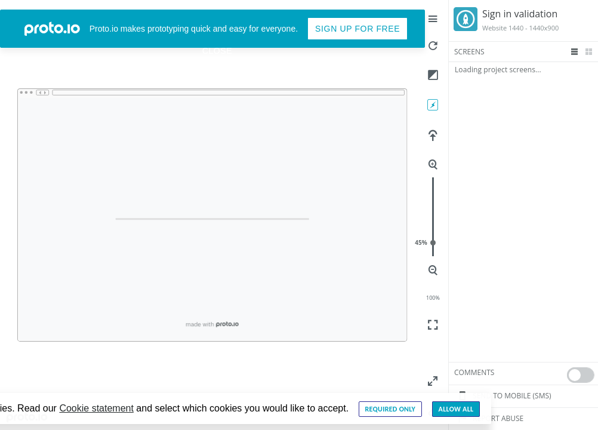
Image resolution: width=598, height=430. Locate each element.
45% (433, 242)
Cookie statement (96, 408)
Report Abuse (488, 418)
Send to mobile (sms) (502, 396)
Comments (474, 372)
